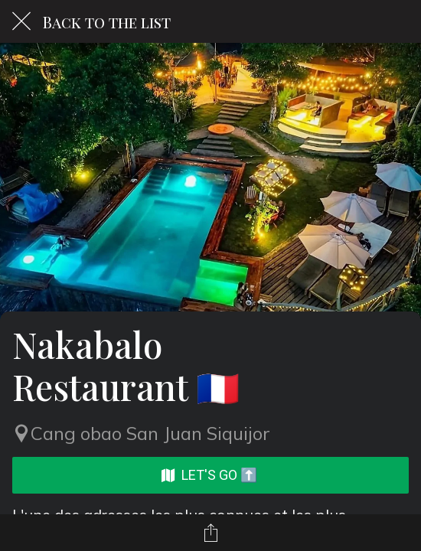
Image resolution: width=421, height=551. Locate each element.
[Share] (210, 532)
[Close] (21, 21)
